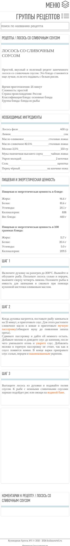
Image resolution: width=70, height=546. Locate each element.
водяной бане (55, 392)
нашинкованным (39, 353)
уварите (41, 343)
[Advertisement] (35, 446)
